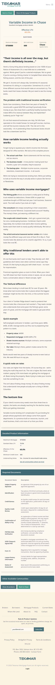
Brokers (5, 608)
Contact (44, 612)
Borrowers (16, 608)
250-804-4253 (24, 652)
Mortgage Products (31, 608)
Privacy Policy (9, 640)
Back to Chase (7, 13)
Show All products (9, 587)
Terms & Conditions (43, 640)
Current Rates (47, 608)
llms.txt (27, 644)
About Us (26, 612)
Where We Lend (13, 612)
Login (27, 669)
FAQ (35, 612)
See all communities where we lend (32, 462)
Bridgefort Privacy (25, 640)
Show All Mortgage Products (26, 13)
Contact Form (36, 652)
